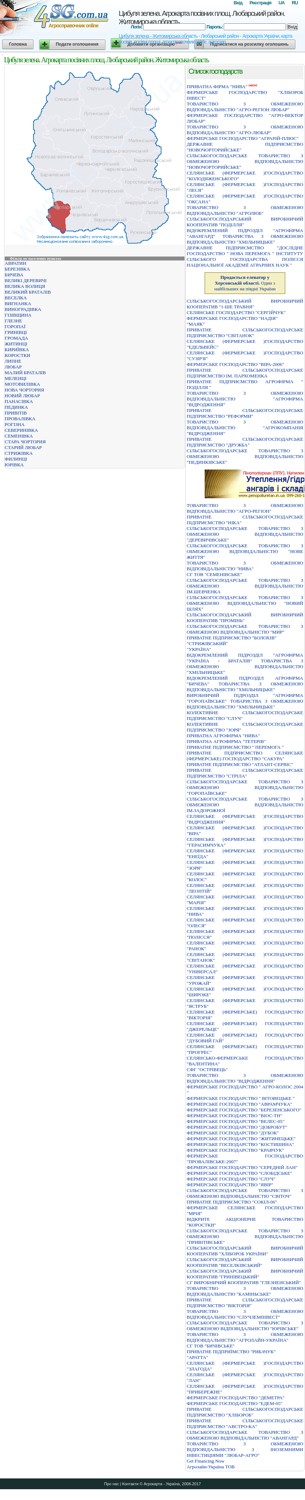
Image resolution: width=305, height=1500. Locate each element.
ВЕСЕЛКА (16, 297)
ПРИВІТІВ (16, 413)
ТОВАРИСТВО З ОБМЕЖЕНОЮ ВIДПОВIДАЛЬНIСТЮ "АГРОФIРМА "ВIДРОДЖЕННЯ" (245, 398)
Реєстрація (261, 2)
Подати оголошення (77, 44)
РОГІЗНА (14, 424)
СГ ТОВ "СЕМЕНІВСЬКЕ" (214, 574)
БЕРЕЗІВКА (17, 269)
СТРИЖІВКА (19, 453)
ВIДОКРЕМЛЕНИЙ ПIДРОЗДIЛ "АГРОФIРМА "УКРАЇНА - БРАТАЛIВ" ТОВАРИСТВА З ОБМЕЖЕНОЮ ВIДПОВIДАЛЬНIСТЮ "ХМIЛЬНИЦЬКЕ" (245, 663)
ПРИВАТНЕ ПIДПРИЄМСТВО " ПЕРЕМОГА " (235, 747)
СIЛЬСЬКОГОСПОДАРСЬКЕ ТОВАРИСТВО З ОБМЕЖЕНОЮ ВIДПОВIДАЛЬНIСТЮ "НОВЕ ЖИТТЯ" (245, 551)
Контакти (130, 1484)
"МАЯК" (196, 324)
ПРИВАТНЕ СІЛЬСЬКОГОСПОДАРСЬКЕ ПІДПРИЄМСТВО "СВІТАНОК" (245, 332)
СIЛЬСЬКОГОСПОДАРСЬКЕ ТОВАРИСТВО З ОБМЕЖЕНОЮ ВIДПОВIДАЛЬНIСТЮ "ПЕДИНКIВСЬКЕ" (245, 456)
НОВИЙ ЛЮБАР (22, 395)
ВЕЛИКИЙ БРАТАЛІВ (28, 292)
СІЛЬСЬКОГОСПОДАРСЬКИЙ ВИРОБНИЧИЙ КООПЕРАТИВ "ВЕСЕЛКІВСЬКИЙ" (245, 1262)
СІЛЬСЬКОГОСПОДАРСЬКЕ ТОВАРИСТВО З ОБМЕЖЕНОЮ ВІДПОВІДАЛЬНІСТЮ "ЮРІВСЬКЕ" (245, 1325)
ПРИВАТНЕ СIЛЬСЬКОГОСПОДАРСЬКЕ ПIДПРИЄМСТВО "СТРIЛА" (245, 773)
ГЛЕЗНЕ (13, 320)
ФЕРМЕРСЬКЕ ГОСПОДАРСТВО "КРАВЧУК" (235, 1150)
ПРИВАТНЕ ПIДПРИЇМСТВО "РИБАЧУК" (231, 1351)
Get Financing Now (205, 1461)
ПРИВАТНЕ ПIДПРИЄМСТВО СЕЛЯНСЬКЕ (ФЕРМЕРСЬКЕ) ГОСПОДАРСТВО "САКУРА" (245, 755)
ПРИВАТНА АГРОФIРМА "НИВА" (223, 735)
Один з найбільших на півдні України (245, 283)
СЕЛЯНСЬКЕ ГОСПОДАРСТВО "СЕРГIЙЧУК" (236, 312)
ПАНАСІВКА (19, 401)
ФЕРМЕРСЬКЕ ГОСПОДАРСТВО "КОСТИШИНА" (240, 1144)
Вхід (237, 2)
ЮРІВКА (14, 464)
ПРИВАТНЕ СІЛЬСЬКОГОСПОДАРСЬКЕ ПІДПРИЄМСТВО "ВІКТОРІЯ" (245, 1302)
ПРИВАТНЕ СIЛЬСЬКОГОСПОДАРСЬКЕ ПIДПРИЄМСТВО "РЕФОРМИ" (245, 413)
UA (281, 2)
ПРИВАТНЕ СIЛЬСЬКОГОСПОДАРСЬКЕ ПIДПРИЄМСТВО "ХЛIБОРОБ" (245, 1412)
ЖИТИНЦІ (16, 343)
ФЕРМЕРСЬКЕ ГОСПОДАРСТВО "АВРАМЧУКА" (239, 1104)
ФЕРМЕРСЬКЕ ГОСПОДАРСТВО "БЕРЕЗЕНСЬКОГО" (244, 1109)
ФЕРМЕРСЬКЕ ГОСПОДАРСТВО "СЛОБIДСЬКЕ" (239, 1173)
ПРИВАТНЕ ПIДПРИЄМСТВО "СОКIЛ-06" (232, 1202)
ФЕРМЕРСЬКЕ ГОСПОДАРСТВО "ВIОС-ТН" (234, 1115)
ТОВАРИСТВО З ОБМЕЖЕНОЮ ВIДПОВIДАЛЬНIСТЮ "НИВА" (245, 565)
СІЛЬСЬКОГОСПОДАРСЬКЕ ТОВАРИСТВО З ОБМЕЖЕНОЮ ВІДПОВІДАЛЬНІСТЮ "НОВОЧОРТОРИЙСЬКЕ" (245, 161)
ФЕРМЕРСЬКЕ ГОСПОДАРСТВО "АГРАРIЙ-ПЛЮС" (243, 138)
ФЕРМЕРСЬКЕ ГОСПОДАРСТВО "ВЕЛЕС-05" (235, 1121)
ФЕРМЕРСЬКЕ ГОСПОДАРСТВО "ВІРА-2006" (235, 364)
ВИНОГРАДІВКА (23, 309)
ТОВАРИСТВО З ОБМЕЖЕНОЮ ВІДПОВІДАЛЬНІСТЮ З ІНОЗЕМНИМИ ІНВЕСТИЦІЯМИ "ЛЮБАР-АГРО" (245, 1449)
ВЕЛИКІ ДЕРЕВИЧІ (26, 280)
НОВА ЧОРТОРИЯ (24, 390)
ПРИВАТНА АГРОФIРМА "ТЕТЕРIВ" (226, 741)
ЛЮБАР (13, 367)
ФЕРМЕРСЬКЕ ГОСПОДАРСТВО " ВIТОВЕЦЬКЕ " (241, 1098)
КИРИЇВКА (17, 349)
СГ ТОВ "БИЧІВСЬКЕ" (211, 1346)
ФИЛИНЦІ (16, 459)
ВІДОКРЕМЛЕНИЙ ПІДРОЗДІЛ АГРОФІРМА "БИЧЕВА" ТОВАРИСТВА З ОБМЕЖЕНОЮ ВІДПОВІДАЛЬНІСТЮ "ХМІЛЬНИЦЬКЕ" (245, 683)
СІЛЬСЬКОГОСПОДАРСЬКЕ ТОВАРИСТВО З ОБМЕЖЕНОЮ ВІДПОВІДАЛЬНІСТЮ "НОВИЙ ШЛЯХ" (245, 603)
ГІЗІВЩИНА (18, 315)
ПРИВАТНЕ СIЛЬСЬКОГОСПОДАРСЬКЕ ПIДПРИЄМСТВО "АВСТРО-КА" (245, 1423)
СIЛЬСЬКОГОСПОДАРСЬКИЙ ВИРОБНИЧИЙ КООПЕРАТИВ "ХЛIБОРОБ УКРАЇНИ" (245, 1250)
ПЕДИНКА (16, 407)
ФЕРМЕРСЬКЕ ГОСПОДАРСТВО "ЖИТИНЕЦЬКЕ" (241, 1138)
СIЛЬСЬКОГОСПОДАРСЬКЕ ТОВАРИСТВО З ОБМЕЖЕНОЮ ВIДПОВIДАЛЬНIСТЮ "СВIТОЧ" (245, 1193)
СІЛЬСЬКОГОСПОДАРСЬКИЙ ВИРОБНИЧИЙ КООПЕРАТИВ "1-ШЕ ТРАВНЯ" (245, 303)
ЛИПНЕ (13, 361)
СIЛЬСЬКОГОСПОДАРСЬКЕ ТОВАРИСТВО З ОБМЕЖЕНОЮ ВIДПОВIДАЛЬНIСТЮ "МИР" (245, 629)
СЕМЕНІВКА (19, 436)
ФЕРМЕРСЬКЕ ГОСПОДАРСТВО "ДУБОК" (233, 1133)
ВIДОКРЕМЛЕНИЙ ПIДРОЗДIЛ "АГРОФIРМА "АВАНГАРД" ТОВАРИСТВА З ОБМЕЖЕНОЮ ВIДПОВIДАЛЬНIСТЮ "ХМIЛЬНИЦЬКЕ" (245, 236)
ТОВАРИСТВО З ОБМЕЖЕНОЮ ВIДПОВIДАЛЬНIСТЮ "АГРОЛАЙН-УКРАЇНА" (245, 1337)
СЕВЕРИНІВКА (21, 430)
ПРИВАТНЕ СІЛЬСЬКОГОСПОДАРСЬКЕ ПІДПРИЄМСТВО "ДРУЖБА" (245, 442)
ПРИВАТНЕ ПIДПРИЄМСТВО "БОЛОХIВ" (232, 637)
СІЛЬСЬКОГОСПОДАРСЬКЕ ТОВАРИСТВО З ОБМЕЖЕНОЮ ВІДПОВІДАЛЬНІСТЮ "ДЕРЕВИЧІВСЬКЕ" (245, 534)
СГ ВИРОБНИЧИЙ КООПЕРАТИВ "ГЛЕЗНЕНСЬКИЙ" (244, 1282)
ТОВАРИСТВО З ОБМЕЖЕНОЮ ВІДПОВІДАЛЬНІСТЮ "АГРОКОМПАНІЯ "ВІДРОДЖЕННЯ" (245, 427)
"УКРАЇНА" (199, 649)
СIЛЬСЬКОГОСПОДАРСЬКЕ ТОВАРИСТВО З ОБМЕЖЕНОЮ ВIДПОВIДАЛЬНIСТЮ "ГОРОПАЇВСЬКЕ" (245, 787)
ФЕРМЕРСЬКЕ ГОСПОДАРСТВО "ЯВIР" (230, 1184)
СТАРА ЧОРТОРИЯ (25, 441)
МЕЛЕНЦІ (16, 378)
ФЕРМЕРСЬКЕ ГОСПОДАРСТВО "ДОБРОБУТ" (237, 1127)
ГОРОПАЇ (15, 326)
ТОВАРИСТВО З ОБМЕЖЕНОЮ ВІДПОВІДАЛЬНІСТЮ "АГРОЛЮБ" (245, 210)
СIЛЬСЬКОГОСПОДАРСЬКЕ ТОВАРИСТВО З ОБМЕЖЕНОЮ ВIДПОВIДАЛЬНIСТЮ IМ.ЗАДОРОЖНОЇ (245, 804)
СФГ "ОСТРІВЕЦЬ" (207, 1069)
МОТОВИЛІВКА (22, 384)
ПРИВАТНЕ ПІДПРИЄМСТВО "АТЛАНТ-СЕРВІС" (240, 764)
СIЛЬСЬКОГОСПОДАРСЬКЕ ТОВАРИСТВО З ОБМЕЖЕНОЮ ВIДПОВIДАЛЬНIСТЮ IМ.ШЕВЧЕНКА (245, 585)
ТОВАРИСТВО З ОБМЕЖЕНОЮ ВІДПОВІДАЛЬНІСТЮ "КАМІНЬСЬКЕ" (245, 1291)
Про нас (111, 1484)
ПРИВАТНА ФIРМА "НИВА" (217, 86)
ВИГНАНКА (18, 303)
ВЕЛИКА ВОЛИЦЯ (25, 286)
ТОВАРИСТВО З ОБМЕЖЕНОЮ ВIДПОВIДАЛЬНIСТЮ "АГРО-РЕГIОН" (245, 508)
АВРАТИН (15, 263)
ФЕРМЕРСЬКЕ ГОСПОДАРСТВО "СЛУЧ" (231, 1179)
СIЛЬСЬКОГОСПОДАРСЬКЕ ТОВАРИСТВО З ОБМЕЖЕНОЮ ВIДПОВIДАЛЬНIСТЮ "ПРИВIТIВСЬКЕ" (245, 1236)
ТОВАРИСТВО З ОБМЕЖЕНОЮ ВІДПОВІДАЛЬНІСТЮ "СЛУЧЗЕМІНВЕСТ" (245, 1314)
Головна (18, 44)
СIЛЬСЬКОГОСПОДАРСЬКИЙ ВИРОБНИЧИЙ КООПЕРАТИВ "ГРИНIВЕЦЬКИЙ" (245, 1273)
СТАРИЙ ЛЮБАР (23, 447)
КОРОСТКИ (17, 355)
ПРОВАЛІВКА (20, 418)
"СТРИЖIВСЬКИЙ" (207, 643)
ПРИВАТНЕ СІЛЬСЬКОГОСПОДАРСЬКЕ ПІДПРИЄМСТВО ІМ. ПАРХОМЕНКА (245, 373)
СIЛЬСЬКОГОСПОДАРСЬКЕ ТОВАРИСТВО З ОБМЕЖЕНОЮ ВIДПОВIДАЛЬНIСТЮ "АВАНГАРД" (245, 1435)
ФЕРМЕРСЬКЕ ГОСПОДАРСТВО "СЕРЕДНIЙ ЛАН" (242, 1167)
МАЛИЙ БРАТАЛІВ (25, 372)
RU (295, 2)
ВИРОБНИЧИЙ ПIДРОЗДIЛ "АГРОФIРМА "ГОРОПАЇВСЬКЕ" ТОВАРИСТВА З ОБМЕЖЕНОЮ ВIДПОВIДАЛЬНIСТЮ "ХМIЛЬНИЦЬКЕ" (245, 701)
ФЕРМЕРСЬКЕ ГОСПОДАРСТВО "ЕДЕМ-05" (234, 1403)
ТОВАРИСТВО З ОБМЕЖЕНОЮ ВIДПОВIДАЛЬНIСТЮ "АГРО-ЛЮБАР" (245, 129)
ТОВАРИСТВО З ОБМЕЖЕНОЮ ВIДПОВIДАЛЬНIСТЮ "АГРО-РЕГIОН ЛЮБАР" (245, 106)
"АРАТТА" (197, 1357)
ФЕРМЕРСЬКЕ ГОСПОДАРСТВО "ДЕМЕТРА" (235, 1397)
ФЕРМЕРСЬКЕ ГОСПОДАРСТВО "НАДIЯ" (232, 318)
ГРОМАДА (16, 338)
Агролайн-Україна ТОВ (211, 1466)
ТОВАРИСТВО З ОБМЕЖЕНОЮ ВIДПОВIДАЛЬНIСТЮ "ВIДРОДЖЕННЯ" (245, 1078)
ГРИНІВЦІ (16, 332)
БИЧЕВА (14, 274)
